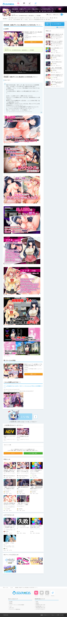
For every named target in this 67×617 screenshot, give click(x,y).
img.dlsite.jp (8, 143)
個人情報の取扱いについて (40, 606)
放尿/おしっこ (50, 19)
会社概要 (10, 601)
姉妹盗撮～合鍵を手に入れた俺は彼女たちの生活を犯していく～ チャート (9, 471)
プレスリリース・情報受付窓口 (14, 609)
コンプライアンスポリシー (40, 609)
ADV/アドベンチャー (45, 17)
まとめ (11, 587)
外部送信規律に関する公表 (40, 607)
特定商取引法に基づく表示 (40, 604)
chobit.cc (7, 75)
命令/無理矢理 (17, 19)
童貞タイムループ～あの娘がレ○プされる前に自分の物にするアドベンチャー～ (57, 42)
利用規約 (10, 603)
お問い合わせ (11, 607)
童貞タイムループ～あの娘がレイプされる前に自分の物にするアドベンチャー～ (33, 365)
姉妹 (52, 17)
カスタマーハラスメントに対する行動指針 (16, 604)
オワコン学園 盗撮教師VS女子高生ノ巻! (38, 19)
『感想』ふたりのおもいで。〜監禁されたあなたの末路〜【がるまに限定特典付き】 (57, 56)
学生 (56, 17)
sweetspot (37, 17)
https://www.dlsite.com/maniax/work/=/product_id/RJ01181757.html (20, 111)
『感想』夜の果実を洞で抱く (56, 61)
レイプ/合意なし (25, 19)
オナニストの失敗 (21, 525)
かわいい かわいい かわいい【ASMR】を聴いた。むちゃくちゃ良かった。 (10, 527)
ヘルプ (10, 606)
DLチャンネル (8, 4)
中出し (11, 19)
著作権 (37, 601)
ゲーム (54, 11)
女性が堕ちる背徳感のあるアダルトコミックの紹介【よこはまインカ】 (9, 504)
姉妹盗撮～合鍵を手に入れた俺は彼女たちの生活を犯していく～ (21, 17)
